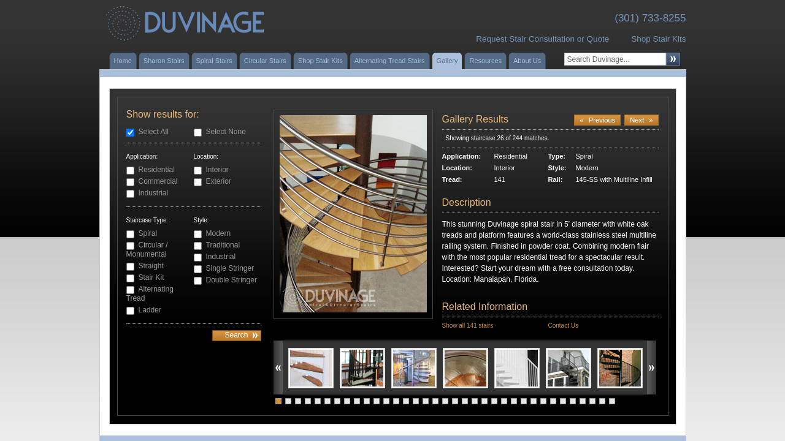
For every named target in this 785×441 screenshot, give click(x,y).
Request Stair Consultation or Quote (542, 38)
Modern (218, 233)
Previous (597, 120)
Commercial (158, 181)
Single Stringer (230, 268)
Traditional (223, 245)
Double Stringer (231, 280)
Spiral (148, 233)
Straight (151, 266)
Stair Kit (151, 277)
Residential (157, 169)
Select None (226, 131)
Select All (154, 131)
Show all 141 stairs (468, 325)
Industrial (154, 193)
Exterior (218, 181)
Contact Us (563, 325)
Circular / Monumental (147, 249)
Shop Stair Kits (658, 38)
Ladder (150, 310)
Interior (217, 169)
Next (641, 120)
